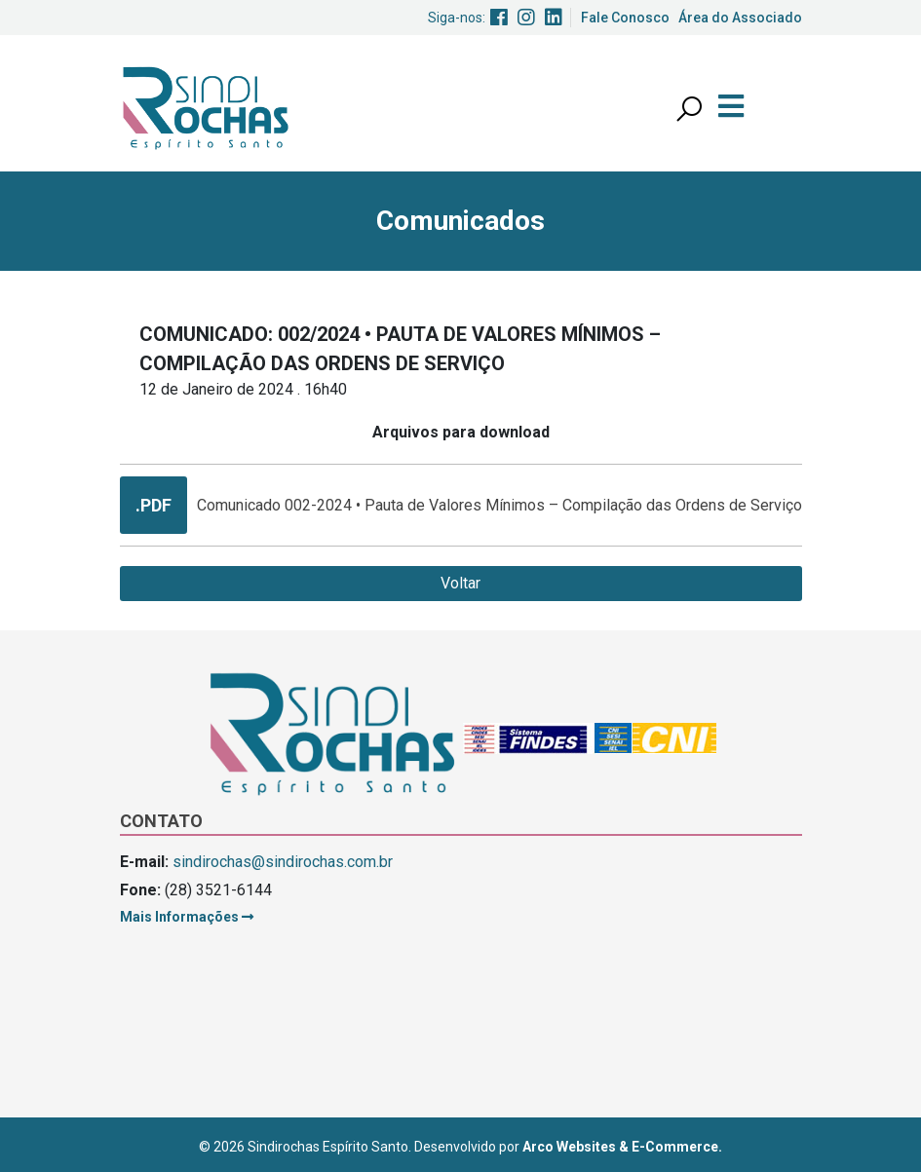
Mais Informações (186, 917)
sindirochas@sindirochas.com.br (283, 861)
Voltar (460, 583)
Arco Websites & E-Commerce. (622, 1146)
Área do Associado (740, 17)
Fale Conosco (625, 17)
